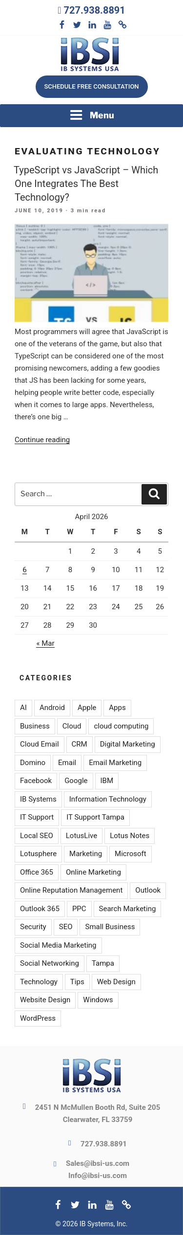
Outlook (148, 890)
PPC (79, 908)
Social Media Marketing (58, 945)
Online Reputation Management (71, 890)
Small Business (110, 926)
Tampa (103, 963)
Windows (98, 999)
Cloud (71, 726)
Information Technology (107, 799)
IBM (107, 780)
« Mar (45, 643)
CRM (79, 744)
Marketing (85, 853)
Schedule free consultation (91, 86)
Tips (77, 981)
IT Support (37, 817)
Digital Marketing (127, 744)
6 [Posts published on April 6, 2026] (24, 569)
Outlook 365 (40, 908)
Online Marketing (93, 872)
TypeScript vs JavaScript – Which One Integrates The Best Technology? (86, 183)
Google (75, 780)
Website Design (45, 999)
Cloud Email (39, 744)
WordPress (38, 1018)
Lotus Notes (129, 835)
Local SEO (36, 835)
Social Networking (49, 963)
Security (33, 926)
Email (67, 762)
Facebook (36, 780)
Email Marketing (115, 762)
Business (35, 726)
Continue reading (42, 439)
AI (23, 707)
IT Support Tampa (95, 817)
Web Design (116, 981)
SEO (66, 926)
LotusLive (81, 835)
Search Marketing (127, 908)
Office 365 (36, 872)
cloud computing (121, 726)
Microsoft (130, 853)
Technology (39, 981)
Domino (32, 762)
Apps (117, 707)
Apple (87, 707)
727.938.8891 (94, 10)
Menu (91, 115)
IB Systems (38, 799)
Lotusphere (38, 853)
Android (52, 707)
